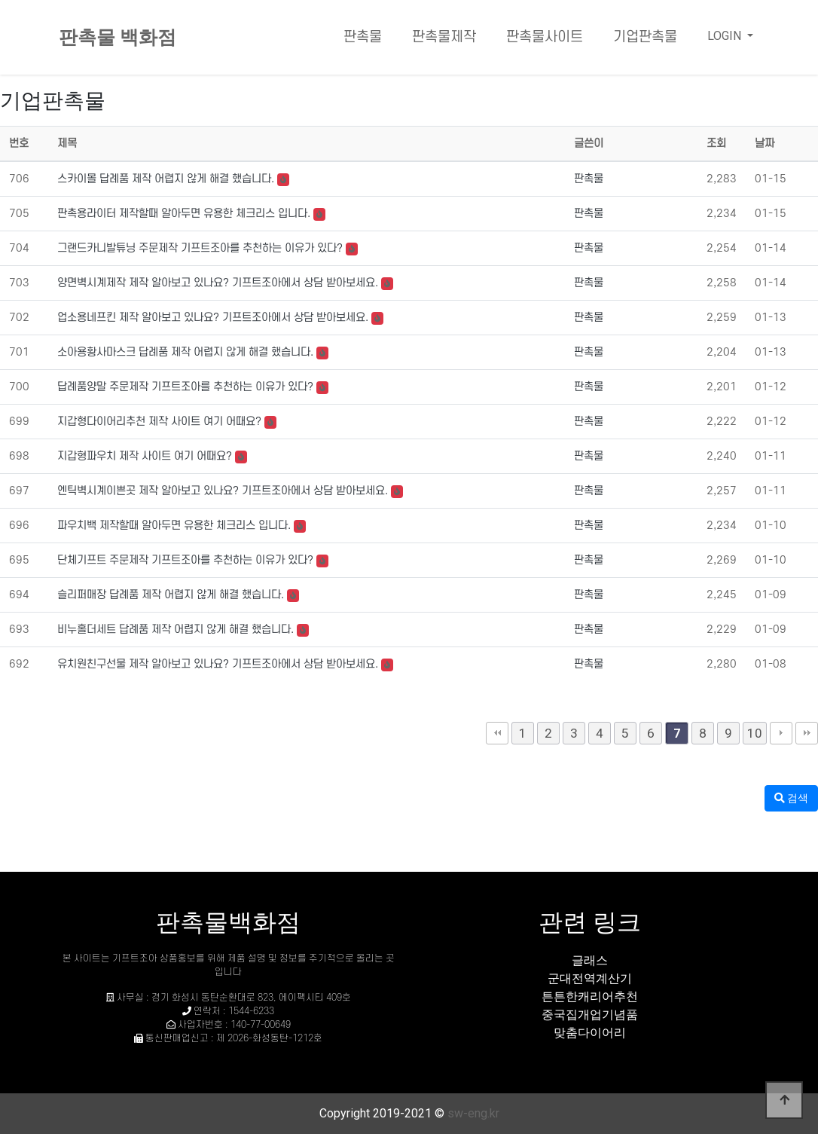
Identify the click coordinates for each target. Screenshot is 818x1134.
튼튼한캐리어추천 (590, 996)
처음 (497, 733)
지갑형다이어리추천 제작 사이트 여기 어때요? (159, 421)
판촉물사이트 (544, 37)
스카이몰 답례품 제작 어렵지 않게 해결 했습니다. (165, 179)
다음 (781, 733)
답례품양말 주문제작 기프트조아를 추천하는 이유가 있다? (185, 387)
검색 (791, 798)
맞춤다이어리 (590, 1032)
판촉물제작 (444, 37)
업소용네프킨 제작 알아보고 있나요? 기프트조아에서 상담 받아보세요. (212, 317)
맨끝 (806, 733)
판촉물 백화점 (117, 37)
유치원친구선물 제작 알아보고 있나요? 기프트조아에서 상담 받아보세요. (217, 664)
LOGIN (725, 36)
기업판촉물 (645, 37)
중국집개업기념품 (590, 1014)
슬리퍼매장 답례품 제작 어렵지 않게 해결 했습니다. (170, 594)
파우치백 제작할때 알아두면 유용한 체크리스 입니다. (174, 525)
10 (754, 733)
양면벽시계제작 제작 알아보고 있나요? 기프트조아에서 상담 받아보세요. (217, 283)
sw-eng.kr (473, 1113)
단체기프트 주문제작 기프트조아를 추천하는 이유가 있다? (185, 560)
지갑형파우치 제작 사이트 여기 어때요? (144, 456)
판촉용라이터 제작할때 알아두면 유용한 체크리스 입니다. (183, 213)
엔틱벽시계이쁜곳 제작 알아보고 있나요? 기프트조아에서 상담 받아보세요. (222, 490)
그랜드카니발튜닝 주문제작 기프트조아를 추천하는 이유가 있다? (200, 248)
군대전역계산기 (590, 978)
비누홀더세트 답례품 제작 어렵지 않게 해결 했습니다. (175, 629)
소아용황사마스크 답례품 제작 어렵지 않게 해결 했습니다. (185, 352)
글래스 (590, 960)
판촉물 (362, 37)
